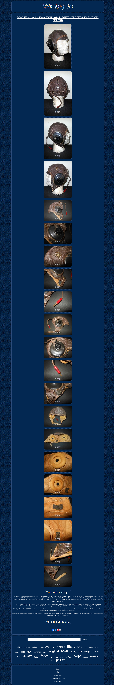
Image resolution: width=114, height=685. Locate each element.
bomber (85, 657)
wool (91, 647)
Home (57, 669)
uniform (68, 657)
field (52, 657)
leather (27, 647)
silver (52, 661)
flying (79, 647)
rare (44, 652)
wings (87, 651)
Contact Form (57, 675)
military (35, 647)
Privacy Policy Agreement (58, 678)
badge (36, 657)
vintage (61, 646)
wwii (64, 651)
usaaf (73, 651)
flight (71, 646)
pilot (60, 660)
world (52, 647)
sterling (94, 656)
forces (45, 646)
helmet (96, 647)
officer (19, 647)
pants (17, 652)
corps (77, 656)
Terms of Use (57, 681)
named (85, 647)
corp (23, 652)
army (27, 656)
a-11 (19, 657)
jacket (96, 651)
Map (58, 672)
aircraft (37, 652)
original (54, 651)
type (29, 651)
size (80, 651)
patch (61, 657)
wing (56, 657)
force (44, 656)
